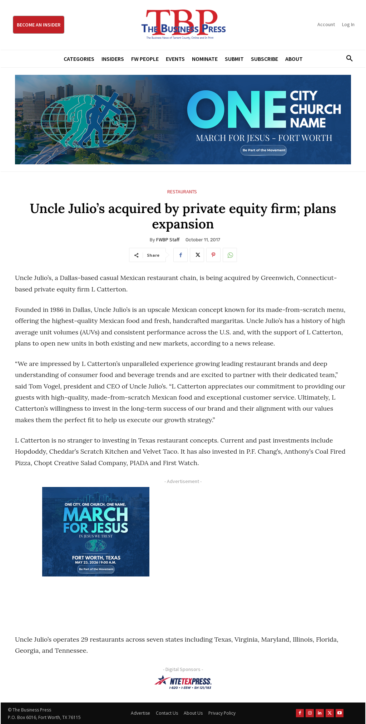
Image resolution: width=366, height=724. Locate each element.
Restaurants (182, 192)
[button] (347, 58)
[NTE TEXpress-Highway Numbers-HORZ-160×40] (183, 682)
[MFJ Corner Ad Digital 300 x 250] (95, 531)
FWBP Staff (167, 239)
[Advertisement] (266, 552)
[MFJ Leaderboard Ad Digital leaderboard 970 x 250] (183, 119)
